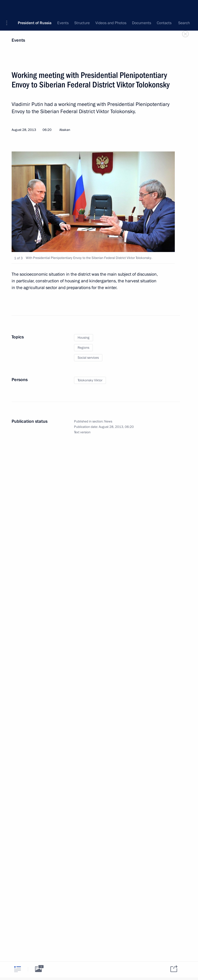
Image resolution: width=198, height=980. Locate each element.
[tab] (17, 969)
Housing (83, 337)
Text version (82, 432)
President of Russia (35, 7)
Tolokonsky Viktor (90, 380)
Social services (88, 357)
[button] (8, 7)
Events (18, 40)
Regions (83, 347)
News (108, 421)
